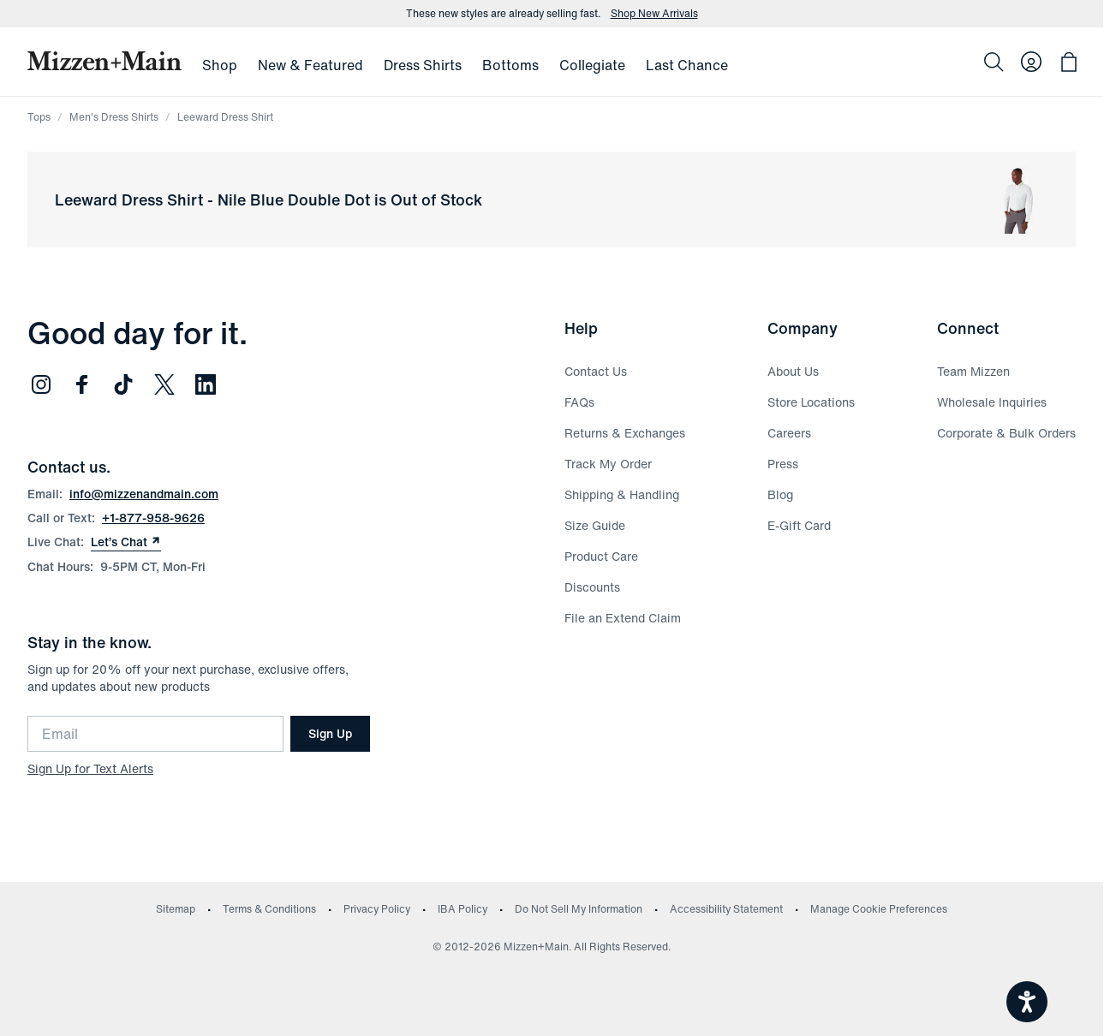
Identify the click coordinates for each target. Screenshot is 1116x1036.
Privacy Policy (376, 909)
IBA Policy (462, 909)
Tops (39, 117)
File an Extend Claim (622, 618)
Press (782, 464)
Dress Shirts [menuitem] (423, 65)
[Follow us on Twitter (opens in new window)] (164, 384)
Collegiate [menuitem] (592, 65)
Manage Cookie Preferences (878, 909)
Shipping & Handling (621, 494)
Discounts (592, 587)
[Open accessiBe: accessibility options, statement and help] (1026, 1001)
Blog (780, 494)
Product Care (601, 556)
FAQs (579, 402)
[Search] (993, 61)
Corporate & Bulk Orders (1006, 433)
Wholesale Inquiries (992, 402)
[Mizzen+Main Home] (104, 60)
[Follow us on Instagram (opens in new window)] (41, 384)
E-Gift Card (799, 525)
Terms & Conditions (269, 909)
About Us (793, 371)
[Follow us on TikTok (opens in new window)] (123, 384)
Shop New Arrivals (654, 14)
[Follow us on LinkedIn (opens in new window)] (205, 384)
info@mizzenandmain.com (143, 494)
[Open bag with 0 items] (1069, 61)
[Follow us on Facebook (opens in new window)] (82, 384)
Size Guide (594, 525)
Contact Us (595, 371)
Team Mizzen (973, 371)
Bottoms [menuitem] (510, 65)
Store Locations (811, 402)
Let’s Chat (126, 542)
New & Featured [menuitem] (310, 65)
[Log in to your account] (1031, 61)
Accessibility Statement (726, 909)
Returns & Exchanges (624, 433)
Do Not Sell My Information (578, 909)
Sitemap (175, 909)
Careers (789, 433)
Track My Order (608, 464)
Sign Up (330, 733)
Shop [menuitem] (219, 65)
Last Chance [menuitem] (687, 65)
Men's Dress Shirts (113, 117)
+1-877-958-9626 (153, 518)
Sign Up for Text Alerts (90, 768)
